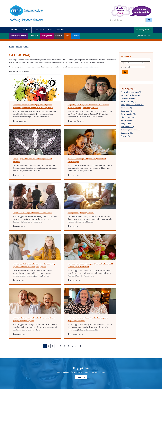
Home (11, 47)
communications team (91, 67)
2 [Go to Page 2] (48, 346)
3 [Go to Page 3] (52, 346)
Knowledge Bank (143, 30)
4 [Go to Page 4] (56, 346)
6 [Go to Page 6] (64, 346)
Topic (123, 63)
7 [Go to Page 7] (68, 346)
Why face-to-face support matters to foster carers (32, 213)
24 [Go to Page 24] (76, 346)
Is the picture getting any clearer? (81, 213)
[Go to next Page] (80, 346)
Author (123, 67)
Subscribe (81, 377)
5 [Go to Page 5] (60, 346)
